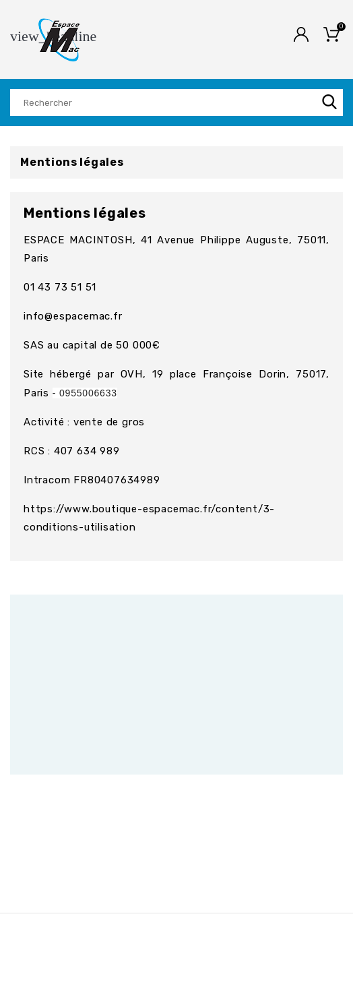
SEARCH (329, 102)
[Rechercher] (176, 102)
